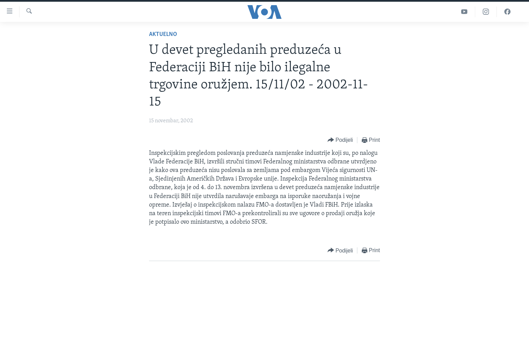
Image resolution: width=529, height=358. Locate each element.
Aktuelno (163, 34)
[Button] (340, 140)
